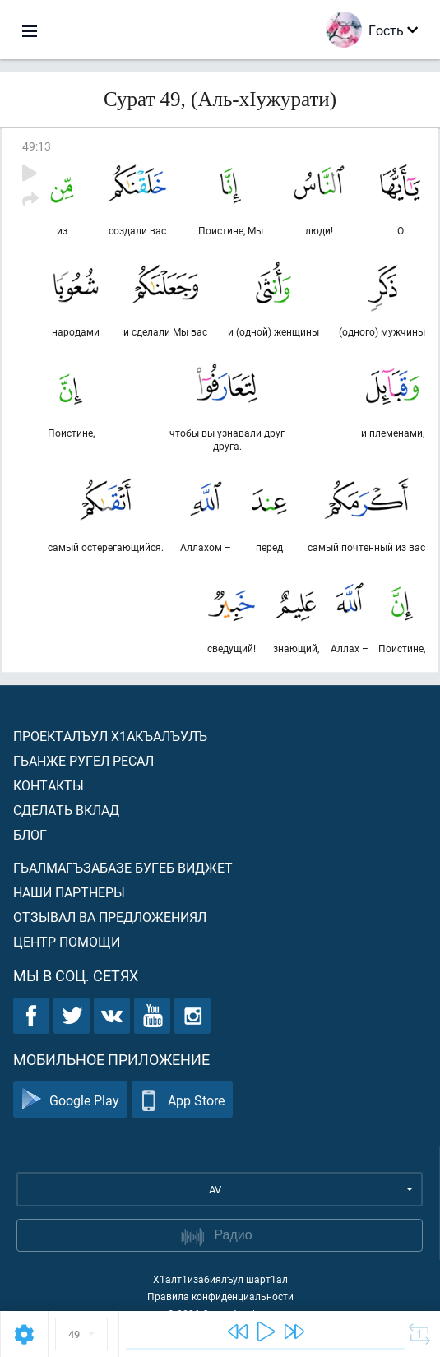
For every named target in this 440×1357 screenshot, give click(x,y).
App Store (182, 1100)
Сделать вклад (66, 809)
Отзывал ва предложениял (109, 916)
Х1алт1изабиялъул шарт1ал (220, 1278)
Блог (30, 834)
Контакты (48, 785)
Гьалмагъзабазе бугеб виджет (123, 867)
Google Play (70, 1100)
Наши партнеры (69, 892)
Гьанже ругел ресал (83, 760)
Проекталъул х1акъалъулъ (110, 735)
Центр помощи (66, 941)
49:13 (36, 146)
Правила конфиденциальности (220, 1296)
